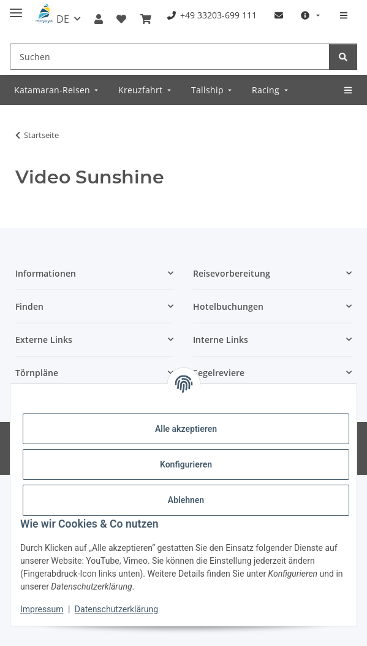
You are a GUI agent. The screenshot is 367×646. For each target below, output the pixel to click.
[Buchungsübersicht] (146, 19)
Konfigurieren (186, 464)
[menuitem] (212, 15)
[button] (99, 19)
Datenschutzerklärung (116, 609)
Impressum (41, 609)
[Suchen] (170, 57)
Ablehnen (186, 500)
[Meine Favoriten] (121, 19)
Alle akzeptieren (186, 429)
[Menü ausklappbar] (16, 7)
